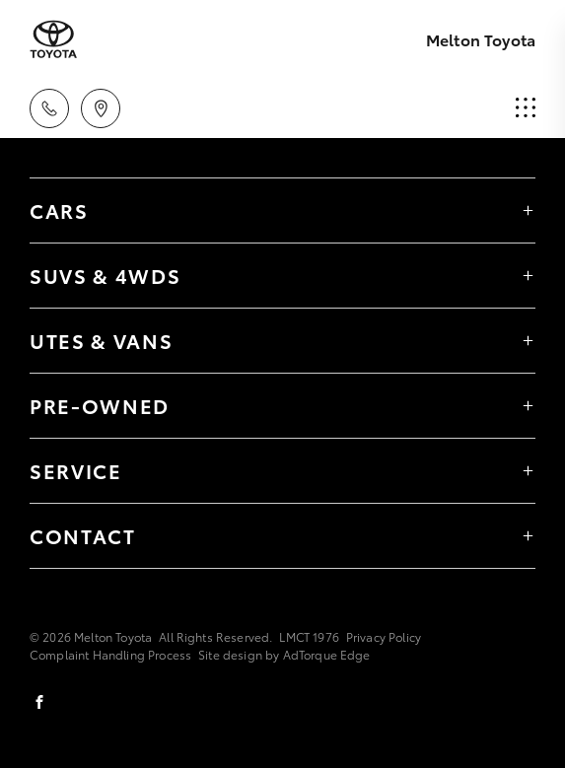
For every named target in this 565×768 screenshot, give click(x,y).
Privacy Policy (383, 636)
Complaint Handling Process (110, 654)
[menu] (525, 108)
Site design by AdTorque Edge (284, 654)
